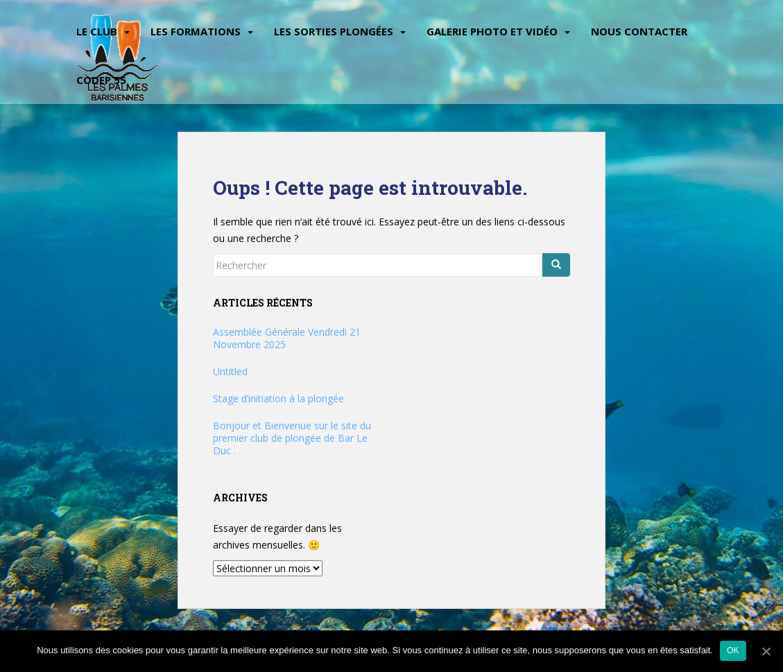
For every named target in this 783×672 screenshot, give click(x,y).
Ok (733, 650)
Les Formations (195, 31)
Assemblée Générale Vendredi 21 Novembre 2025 (287, 338)
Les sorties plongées (333, 31)
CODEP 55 (101, 80)
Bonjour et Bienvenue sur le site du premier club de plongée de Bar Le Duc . (292, 438)
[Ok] (766, 651)
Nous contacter (639, 31)
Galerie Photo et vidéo (492, 31)
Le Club (96, 31)
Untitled (230, 371)
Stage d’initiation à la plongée (278, 398)
